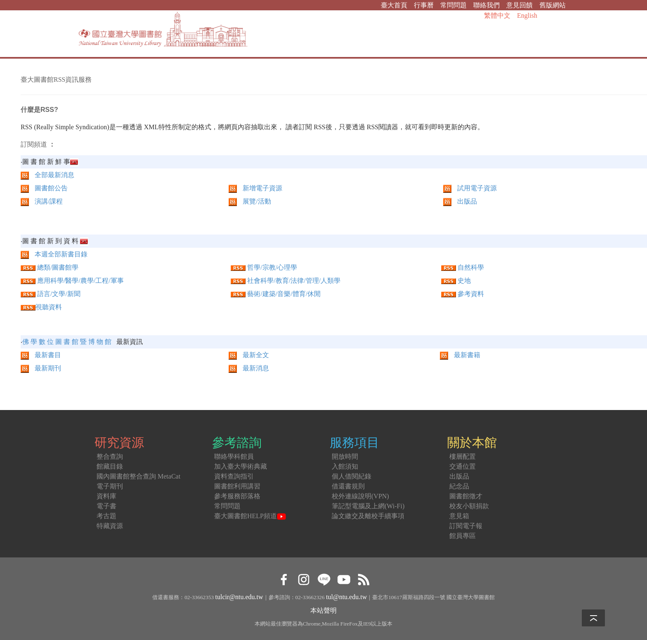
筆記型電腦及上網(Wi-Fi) (368, 506)
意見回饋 (519, 5)
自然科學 (471, 267)
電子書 (106, 506)
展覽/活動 (257, 201)
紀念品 (459, 486)
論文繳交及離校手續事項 (368, 515)
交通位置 (462, 466)
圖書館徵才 (465, 496)
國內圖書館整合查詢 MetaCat (138, 476)
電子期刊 (110, 486)
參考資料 (462, 293)
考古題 (106, 515)
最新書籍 (460, 354)
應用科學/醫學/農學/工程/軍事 (80, 280)
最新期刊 (41, 368)
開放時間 (345, 456)
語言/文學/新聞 (58, 293)
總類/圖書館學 (57, 267)
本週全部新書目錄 (61, 254)
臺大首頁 (394, 5)
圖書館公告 (51, 188)
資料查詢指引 (234, 476)
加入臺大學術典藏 (240, 466)
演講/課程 (49, 201)
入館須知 (345, 466)
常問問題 (453, 5)
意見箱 (459, 515)
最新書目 (41, 354)
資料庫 (106, 496)
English (527, 15)
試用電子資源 (477, 188)
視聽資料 (48, 307)
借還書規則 (348, 486)
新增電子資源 (262, 188)
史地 (464, 280)
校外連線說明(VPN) (360, 496)
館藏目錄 (110, 466)
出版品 (467, 201)
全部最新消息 (54, 174)
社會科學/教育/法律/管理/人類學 (293, 280)
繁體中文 (497, 15)
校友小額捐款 (469, 506)
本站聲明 (323, 610)
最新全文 (249, 354)
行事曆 (424, 5)
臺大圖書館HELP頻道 (250, 515)
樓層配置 (462, 456)
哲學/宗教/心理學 (272, 267)
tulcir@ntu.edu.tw (239, 596)
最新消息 (249, 368)
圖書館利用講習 (237, 486)
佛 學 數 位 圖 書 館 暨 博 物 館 (66, 341)
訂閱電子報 (465, 525)
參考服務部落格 (237, 496)
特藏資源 (110, 525)
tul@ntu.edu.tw (346, 596)
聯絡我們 (486, 5)
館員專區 (462, 535)
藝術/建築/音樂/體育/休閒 (284, 293)
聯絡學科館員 (234, 456)
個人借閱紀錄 (351, 476)
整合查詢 (110, 456)
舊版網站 (552, 5)
